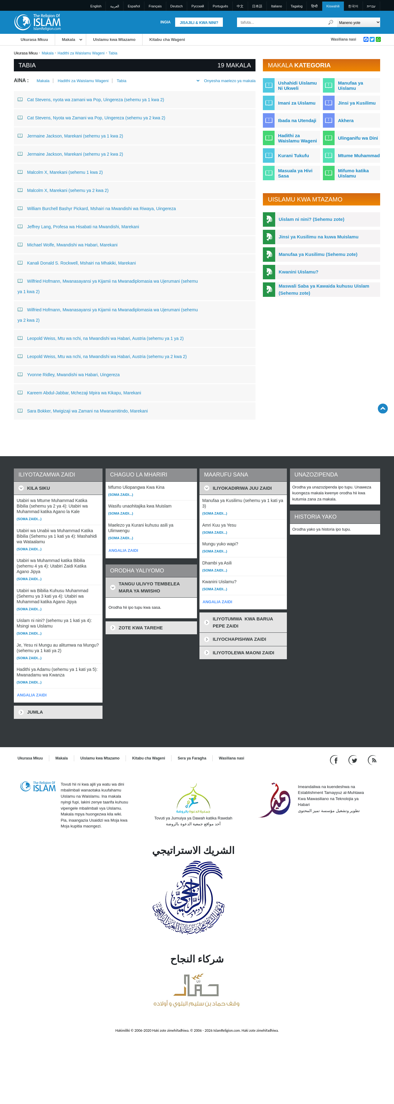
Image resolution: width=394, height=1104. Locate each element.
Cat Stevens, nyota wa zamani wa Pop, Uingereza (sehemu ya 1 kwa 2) (91, 99)
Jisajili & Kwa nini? (199, 23)
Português (220, 6)
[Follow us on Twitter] (353, 759)
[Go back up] (383, 408)
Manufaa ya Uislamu (350, 85)
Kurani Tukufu (293, 155)
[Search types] (358, 22)
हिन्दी (314, 6)
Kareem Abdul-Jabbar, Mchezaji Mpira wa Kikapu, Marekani (79, 392)
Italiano (276, 6)
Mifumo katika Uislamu (353, 173)
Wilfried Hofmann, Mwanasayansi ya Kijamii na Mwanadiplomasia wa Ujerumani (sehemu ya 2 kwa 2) (108, 314)
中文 (240, 6)
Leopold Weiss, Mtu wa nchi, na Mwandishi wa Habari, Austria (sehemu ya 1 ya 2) (101, 338)
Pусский (197, 6)
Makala (68, 39)
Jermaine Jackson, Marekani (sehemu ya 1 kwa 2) (70, 136)
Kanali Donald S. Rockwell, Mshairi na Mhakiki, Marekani (77, 263)
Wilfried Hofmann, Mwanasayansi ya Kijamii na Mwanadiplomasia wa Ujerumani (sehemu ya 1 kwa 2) (108, 285)
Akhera (346, 120)
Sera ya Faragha (192, 758)
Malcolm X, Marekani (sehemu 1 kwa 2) (60, 172)
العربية (114, 6)
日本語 (257, 6)
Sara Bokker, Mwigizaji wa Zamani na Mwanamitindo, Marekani (83, 411)
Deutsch (176, 6)
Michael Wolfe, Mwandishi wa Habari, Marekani (68, 244)
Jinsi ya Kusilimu (357, 103)
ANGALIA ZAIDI (31, 695)
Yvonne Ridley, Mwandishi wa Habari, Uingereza (69, 374)
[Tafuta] (331, 22)
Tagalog (297, 6)
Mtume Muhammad (359, 155)
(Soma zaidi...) (29, 519)
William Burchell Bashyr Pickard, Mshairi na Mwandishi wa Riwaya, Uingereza (97, 208)
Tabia (121, 80)
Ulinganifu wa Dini (358, 138)
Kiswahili (333, 6)
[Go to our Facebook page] (335, 759)
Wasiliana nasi (343, 39)
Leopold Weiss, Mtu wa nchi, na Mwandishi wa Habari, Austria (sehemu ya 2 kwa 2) (102, 356)
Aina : (21, 80)
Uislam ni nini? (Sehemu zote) (311, 219)
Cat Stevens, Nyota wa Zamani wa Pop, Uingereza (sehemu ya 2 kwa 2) (91, 117)
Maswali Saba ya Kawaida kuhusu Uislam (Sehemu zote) (324, 289)
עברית (371, 6)
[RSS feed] (372, 759)
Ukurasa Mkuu (34, 39)
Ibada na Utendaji (297, 120)
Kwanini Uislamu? (298, 271)
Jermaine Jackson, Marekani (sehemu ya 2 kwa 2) (70, 154)
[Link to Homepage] (37, 22)
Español (134, 6)
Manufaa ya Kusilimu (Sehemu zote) (318, 254)
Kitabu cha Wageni (167, 39)
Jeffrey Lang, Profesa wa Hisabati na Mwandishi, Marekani (78, 226)
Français (155, 6)
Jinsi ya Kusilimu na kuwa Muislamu (318, 236)
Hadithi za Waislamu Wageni (81, 53)
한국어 (353, 6)
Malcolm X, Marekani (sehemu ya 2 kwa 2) (63, 190)
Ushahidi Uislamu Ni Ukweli (297, 85)
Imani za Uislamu (297, 103)
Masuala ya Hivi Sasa (295, 173)
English (96, 6)
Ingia (165, 22)
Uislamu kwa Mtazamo (114, 39)
